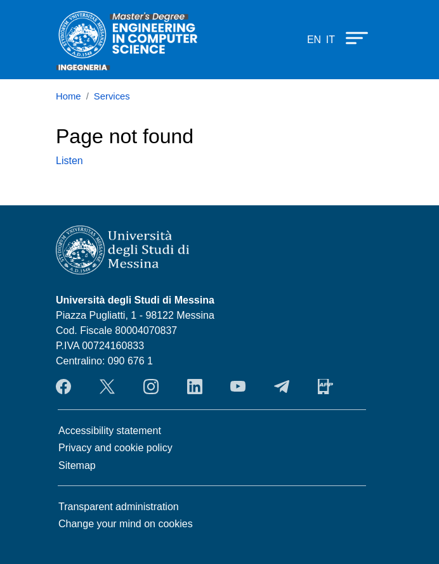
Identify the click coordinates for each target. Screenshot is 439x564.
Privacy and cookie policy (115, 447)
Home (68, 96)
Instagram (151, 386)
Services (112, 96)
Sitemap (77, 465)
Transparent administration (118, 506)
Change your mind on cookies (125, 523)
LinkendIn (194, 386)
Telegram (281, 386)
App (325, 386)
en (314, 39)
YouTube (238, 386)
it (330, 39)
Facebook (63, 386)
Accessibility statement (109, 430)
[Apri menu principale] (350, 37)
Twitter (107, 386)
